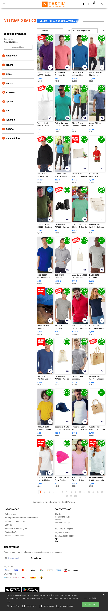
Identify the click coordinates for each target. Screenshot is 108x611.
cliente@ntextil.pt (62, 517)
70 (62, 496)
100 (75, 496)
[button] (83, 4)
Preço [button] (9, 74)
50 (98, 492)
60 (102, 492)
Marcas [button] (9, 83)
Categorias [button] (11, 56)
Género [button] (9, 65)
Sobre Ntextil (10, 514)
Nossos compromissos (14, 536)
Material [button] (10, 129)
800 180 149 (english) (64, 529)
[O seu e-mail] (16, 558)
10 (80, 492)
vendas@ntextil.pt (62, 522)
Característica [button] (13, 138)
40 (93, 492)
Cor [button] (7, 110)
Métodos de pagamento (15, 521)
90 (71, 496)
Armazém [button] (10, 92)
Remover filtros (18, 47)
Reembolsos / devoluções (16, 528)
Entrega (8, 525)
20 (84, 492)
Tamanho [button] (10, 120)
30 (89, 492)
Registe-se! (36, 558)
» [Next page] (80, 496)
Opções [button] (9, 101)
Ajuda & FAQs (11, 532)
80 (67, 496)
